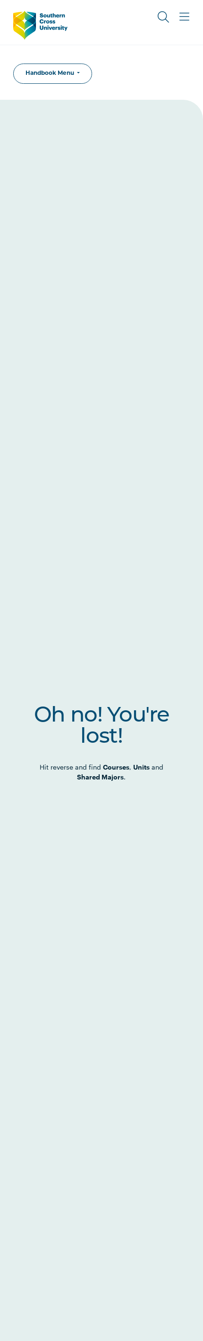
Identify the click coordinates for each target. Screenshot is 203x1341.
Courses (116, 767)
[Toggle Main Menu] (184, 17)
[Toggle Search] (163, 17)
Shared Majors (100, 777)
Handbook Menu (50, 73)
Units (141, 767)
